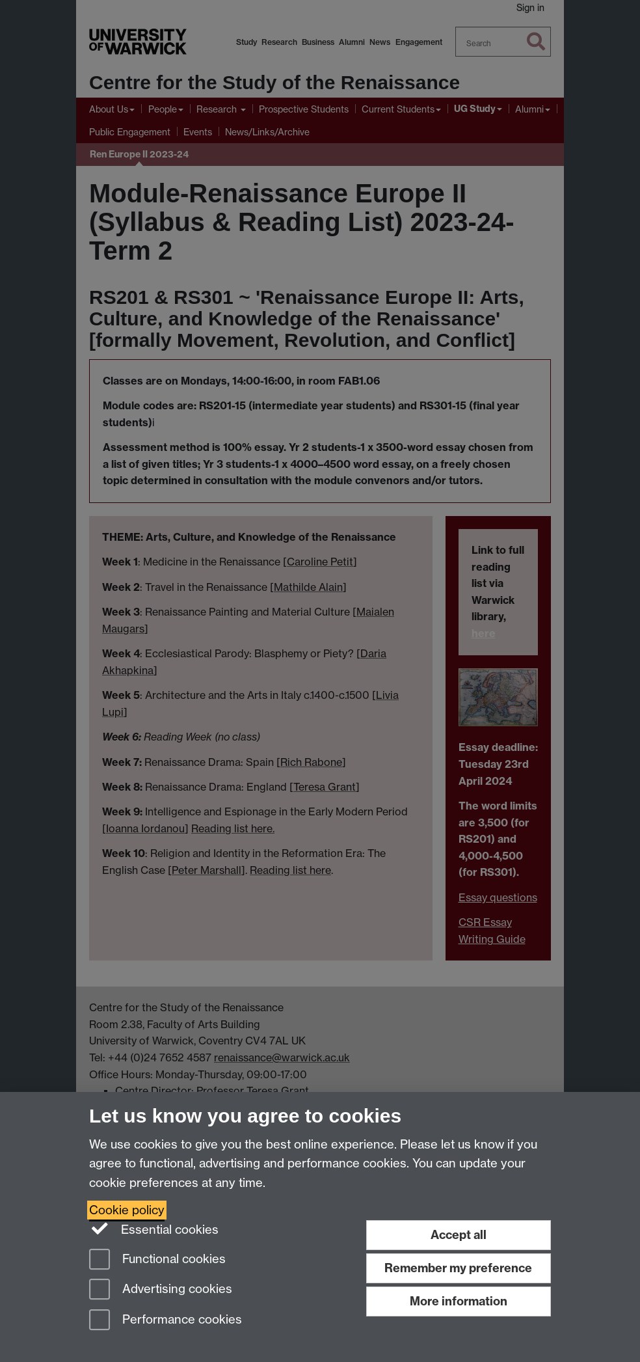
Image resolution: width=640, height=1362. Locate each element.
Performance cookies (165, 1321)
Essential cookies (154, 1228)
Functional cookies (157, 1260)
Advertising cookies (160, 1290)
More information (458, 1301)
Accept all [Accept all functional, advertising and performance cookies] (459, 1234)
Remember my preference (458, 1267)
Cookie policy (127, 1210)
